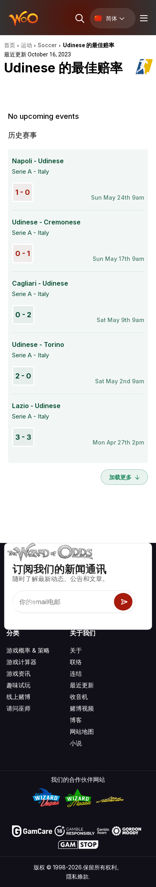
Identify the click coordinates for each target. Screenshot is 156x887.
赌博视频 (82, 708)
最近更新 (82, 685)
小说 (76, 743)
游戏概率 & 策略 (28, 650)
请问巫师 (18, 708)
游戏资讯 (18, 673)
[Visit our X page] (31, 605)
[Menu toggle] (143, 18)
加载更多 (124, 477)
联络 (76, 662)
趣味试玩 (18, 685)
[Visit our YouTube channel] (13, 605)
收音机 (79, 697)
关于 (76, 650)
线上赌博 (18, 697)
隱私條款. (78, 876)
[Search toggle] (79, 18)
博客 (76, 720)
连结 (76, 673)
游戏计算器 (21, 662)
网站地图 (82, 731)
